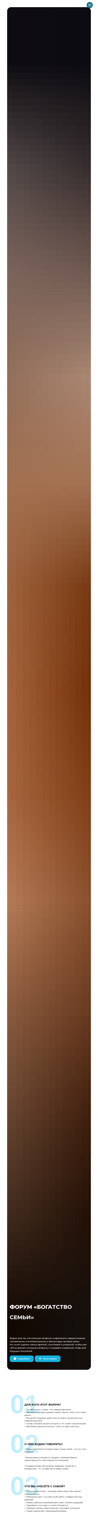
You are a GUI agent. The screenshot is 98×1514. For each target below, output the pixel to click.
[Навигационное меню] (89, 5)
